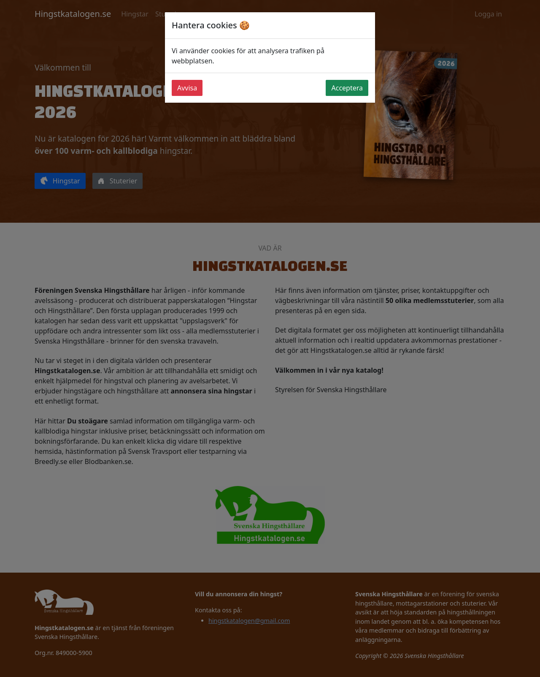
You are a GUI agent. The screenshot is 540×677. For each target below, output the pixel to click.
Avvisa (187, 88)
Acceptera (347, 88)
